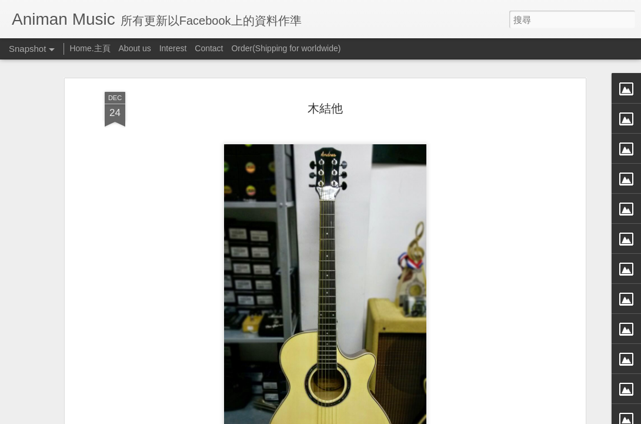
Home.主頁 (89, 48)
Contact (209, 48)
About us (135, 48)
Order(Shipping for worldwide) (285, 48)
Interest (173, 48)
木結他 (325, 106)
